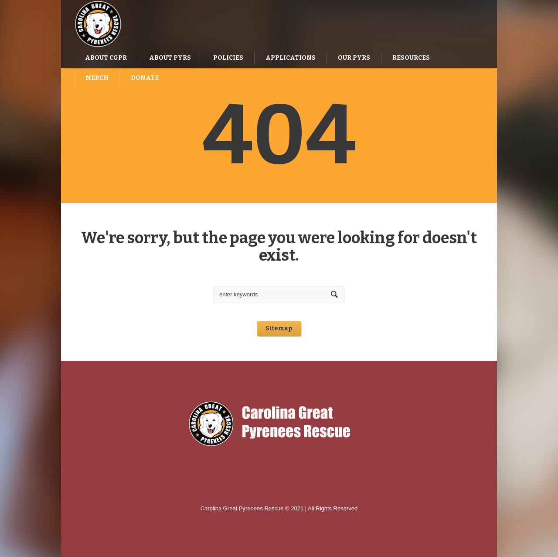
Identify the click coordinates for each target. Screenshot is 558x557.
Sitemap (279, 328)
